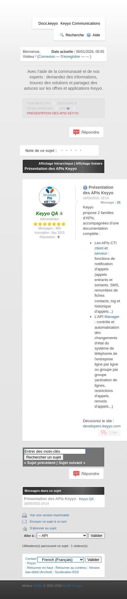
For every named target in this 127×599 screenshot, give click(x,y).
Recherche (72, 35)
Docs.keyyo (48, 23)
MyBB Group (72, 585)
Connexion (46, 57)
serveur (100, 253)
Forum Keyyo (38, 103)
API (62, 108)
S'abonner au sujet (43, 528)
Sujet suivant (70, 463)
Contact (30, 558)
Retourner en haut (40, 567)
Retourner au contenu (71, 567)
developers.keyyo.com (101, 426)
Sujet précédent (41, 463)
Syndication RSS (67, 572)
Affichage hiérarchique (56, 163)
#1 (119, 202)
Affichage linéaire (89, 163)
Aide (93, 35)
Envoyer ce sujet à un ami (48, 521)
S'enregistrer (70, 57)
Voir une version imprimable (49, 515)
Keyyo (31, 563)
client (98, 248)
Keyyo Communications (80, 23)
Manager (111, 316)
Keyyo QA (86, 499)
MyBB (37, 585)
